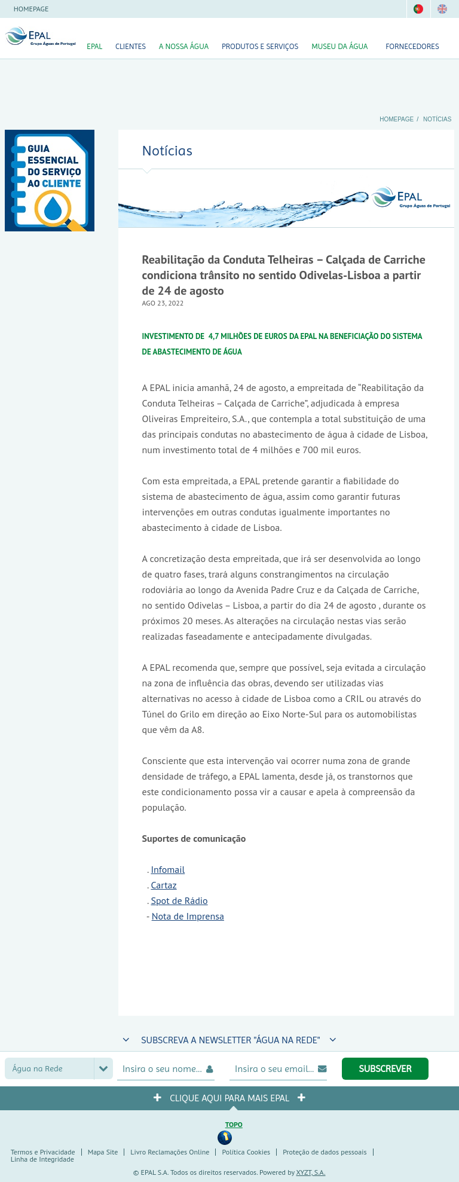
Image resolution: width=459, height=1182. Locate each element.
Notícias (437, 119)
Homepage (31, 8)
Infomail (168, 869)
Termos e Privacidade (43, 1151)
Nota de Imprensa (188, 916)
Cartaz (163, 885)
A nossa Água (184, 46)
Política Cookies (246, 1151)
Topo (234, 1124)
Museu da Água (339, 46)
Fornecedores (412, 46)
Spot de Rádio (179, 900)
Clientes (130, 46)
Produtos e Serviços (260, 46)
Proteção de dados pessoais (324, 1151)
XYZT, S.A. (311, 1172)
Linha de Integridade (42, 1158)
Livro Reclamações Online (169, 1151)
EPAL (94, 46)
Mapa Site (103, 1151)
